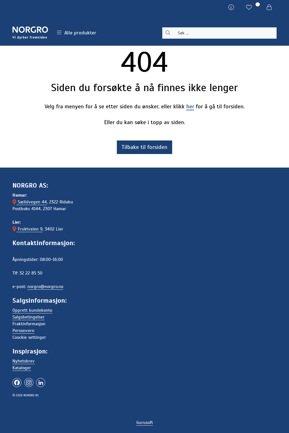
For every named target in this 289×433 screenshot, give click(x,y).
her (190, 106)
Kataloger (21, 368)
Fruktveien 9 (27, 229)
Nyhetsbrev (23, 361)
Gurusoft (144, 422)
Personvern (23, 330)
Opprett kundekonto (32, 310)
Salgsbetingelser (28, 317)
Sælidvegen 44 (29, 202)
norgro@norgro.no (45, 286)
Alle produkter (76, 33)
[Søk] (225, 33)
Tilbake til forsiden (144, 147)
